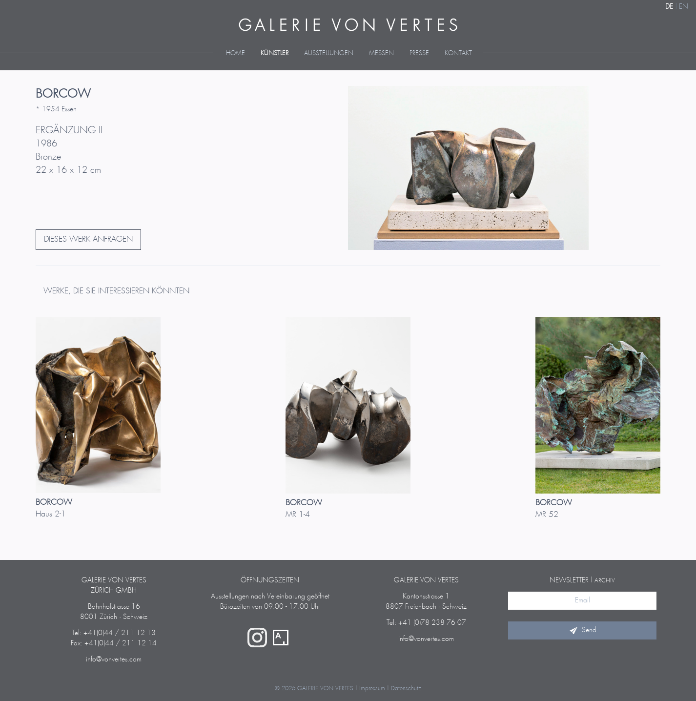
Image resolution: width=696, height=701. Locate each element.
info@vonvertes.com (114, 659)
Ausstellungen (328, 53)
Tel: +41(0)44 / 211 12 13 (114, 633)
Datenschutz (406, 688)
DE (669, 7)
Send (582, 630)
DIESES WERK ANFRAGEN (88, 239)
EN (683, 7)
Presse (419, 53)
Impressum (372, 688)
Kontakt (458, 53)
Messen (381, 53)
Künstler (274, 53)
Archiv (604, 580)
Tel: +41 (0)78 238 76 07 (426, 623)
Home (235, 53)
